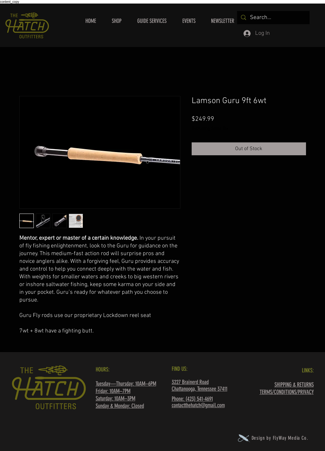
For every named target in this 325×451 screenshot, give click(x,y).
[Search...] (273, 17)
